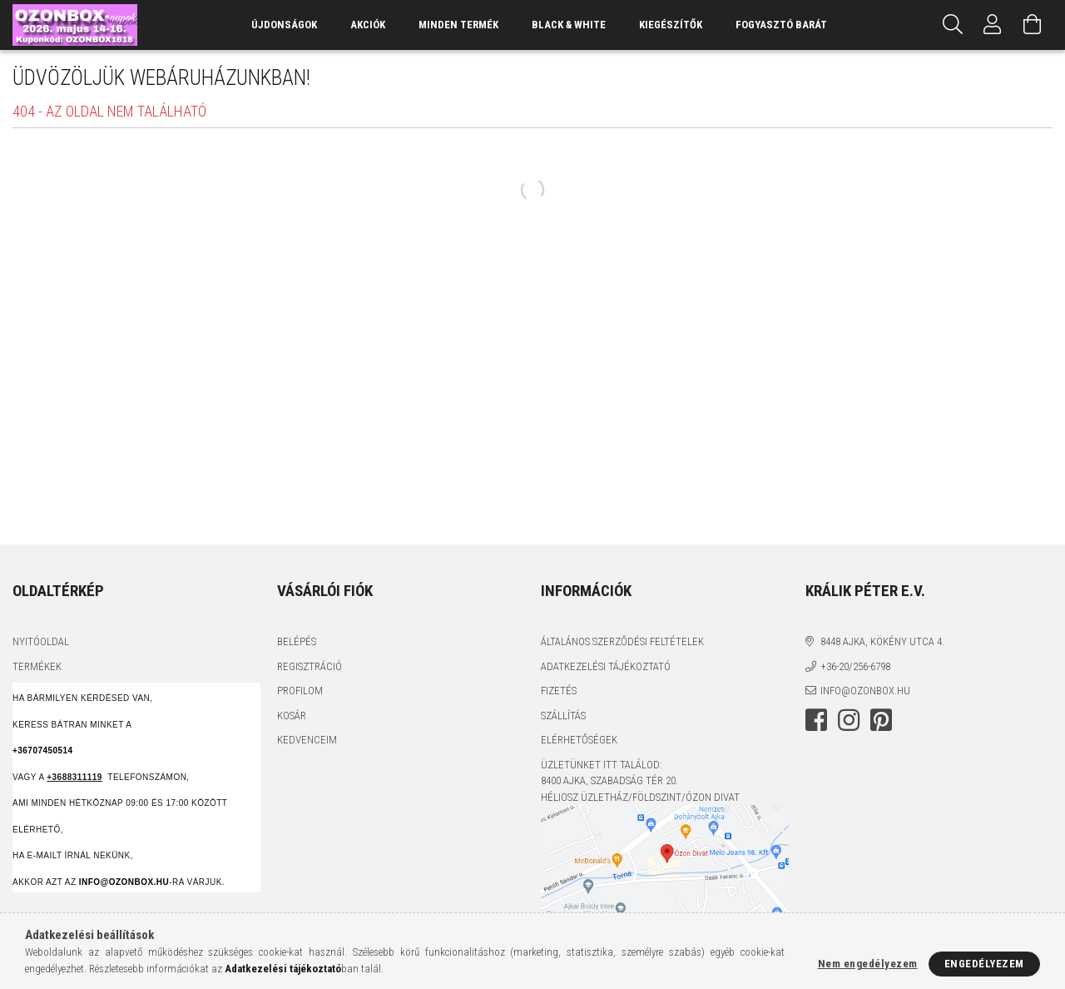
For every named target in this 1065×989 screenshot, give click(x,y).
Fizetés (559, 690)
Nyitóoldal (40, 641)
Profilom (300, 690)
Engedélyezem (984, 963)
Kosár (291, 715)
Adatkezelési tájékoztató (606, 666)
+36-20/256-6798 (855, 666)
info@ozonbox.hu (865, 690)
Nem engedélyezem (868, 963)
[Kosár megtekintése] (1033, 25)
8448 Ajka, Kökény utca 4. (882, 641)
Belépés (296, 641)
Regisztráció (309, 666)
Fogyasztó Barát (781, 24)
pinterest (881, 720)
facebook (816, 720)
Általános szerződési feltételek (622, 641)
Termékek (37, 666)
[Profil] (993, 25)
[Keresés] (953, 25)
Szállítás (563, 715)
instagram (848, 720)
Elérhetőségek (579, 739)
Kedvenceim (307, 739)
